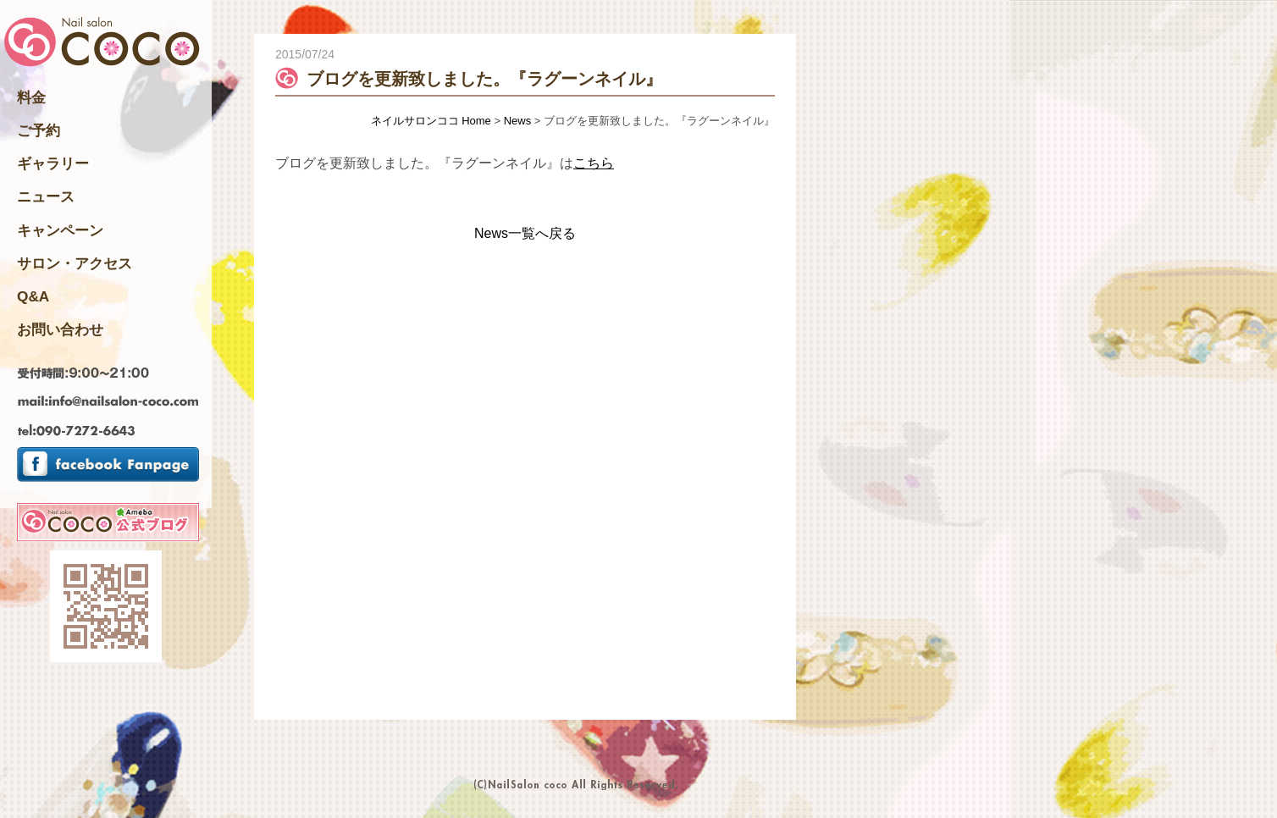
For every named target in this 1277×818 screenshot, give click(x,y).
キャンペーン (60, 230)
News (518, 120)
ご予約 (38, 130)
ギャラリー (53, 163)
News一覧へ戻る (525, 233)
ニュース (46, 196)
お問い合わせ (60, 329)
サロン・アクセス (74, 263)
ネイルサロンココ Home (431, 120)
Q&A (33, 296)
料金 (31, 97)
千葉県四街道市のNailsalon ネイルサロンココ (102, 43)
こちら (593, 163)
